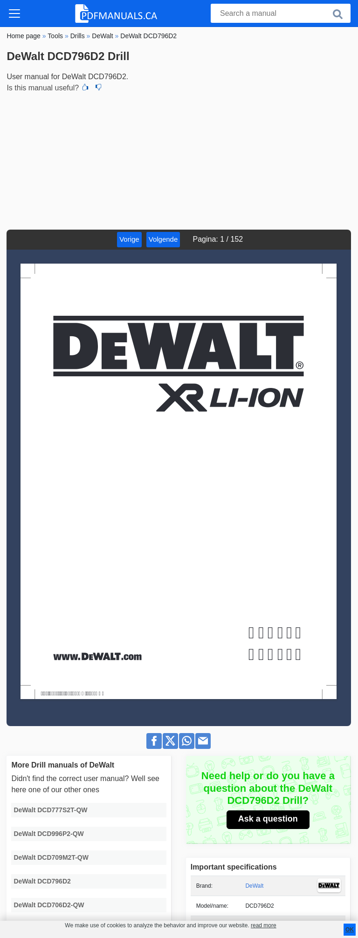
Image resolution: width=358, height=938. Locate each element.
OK (349, 929)
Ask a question (268, 818)
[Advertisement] (179, 160)
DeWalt (254, 886)
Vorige (129, 239)
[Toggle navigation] (14, 13)
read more (263, 925)
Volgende (163, 239)
